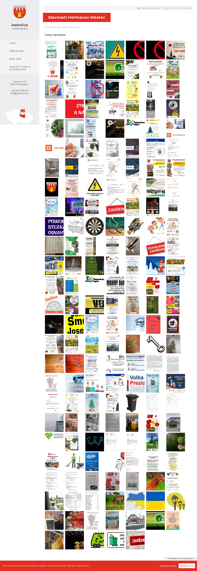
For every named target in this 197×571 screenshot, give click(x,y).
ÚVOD (12, 43)
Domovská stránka (148, 8)
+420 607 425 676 (20, 90)
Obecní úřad (17, 51)
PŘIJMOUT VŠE (187, 566)
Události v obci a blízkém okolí (19, 68)
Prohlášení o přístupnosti (180, 558)
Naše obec (15, 59)
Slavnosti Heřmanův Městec (177, 8)
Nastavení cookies (168, 566)
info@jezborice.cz (20, 93)
